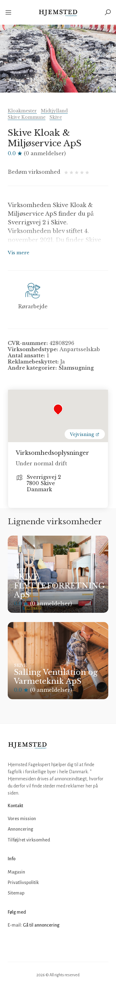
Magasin (16, 872)
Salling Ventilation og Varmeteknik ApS (56, 677)
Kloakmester (22, 111)
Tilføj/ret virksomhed (29, 839)
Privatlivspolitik (23, 882)
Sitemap (16, 892)
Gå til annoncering (41, 925)
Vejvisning (85, 434)
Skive (55, 117)
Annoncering (20, 829)
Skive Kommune (26, 117)
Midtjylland (54, 111)
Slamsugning (76, 368)
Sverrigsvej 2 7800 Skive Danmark (44, 483)
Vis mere (18, 252)
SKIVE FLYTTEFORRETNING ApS (59, 585)
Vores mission (22, 818)
